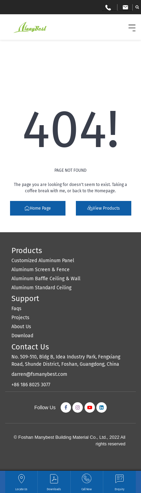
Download (22, 336)
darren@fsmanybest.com (39, 374)
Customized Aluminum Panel (42, 261)
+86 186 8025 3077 (30, 385)
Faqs (16, 309)
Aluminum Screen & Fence (40, 270)
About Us (21, 327)
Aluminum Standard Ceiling (41, 288)
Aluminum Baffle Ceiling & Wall (45, 279)
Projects (20, 318)
